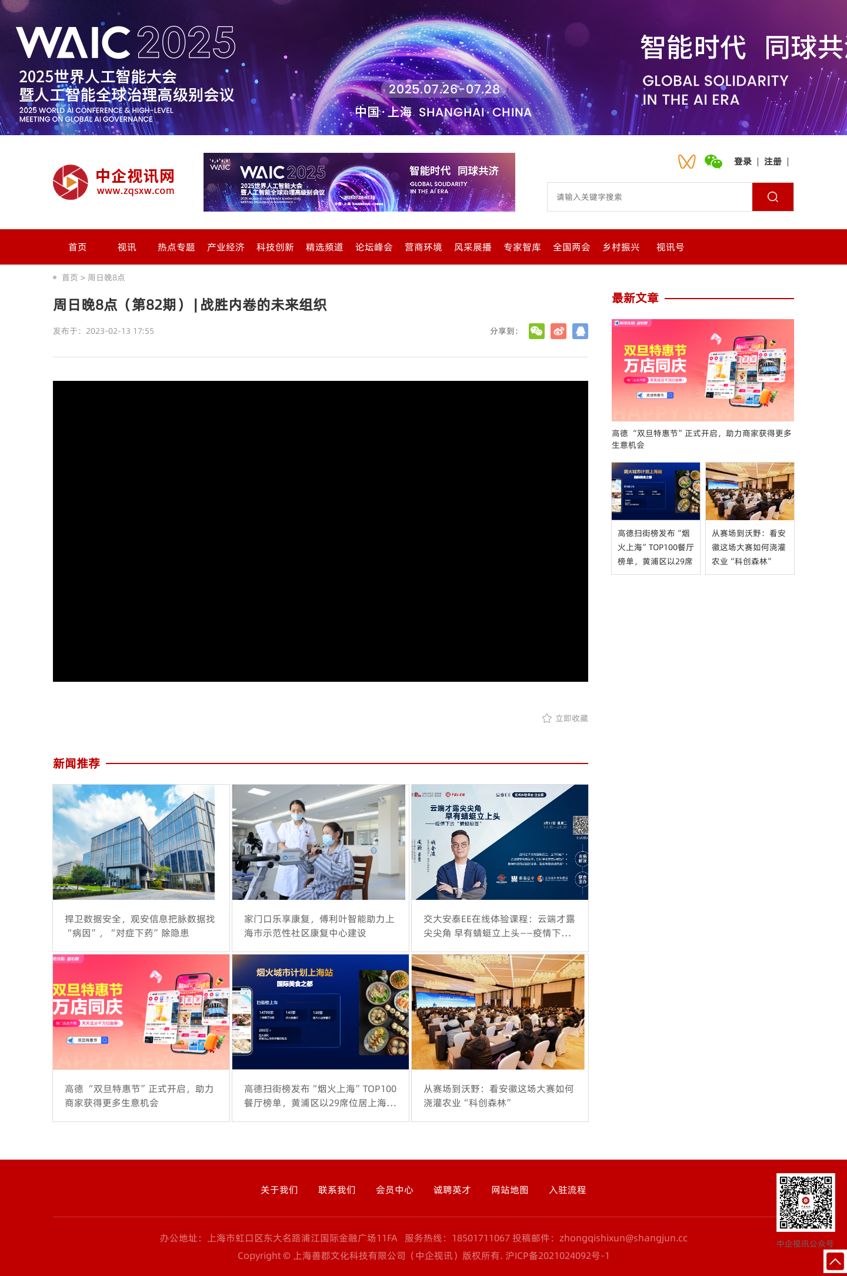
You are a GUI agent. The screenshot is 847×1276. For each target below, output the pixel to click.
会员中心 (395, 1189)
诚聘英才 (452, 1189)
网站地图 (510, 1189)
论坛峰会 (374, 246)
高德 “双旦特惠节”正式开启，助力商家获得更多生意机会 (702, 439)
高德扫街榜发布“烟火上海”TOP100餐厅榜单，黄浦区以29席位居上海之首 (656, 547)
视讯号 (670, 246)
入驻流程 (567, 1189)
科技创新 (275, 246)
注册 (773, 161)
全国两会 (572, 246)
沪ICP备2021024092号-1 (557, 1255)
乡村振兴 (621, 246)
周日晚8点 (106, 277)
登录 (743, 161)
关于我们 (279, 1189)
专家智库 (522, 246)
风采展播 (473, 246)
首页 (77, 246)
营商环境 (423, 246)
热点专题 (176, 246)
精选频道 (325, 246)
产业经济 (226, 246)
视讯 (127, 246)
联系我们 (337, 1189)
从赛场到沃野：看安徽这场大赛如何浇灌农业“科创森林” (749, 547)
